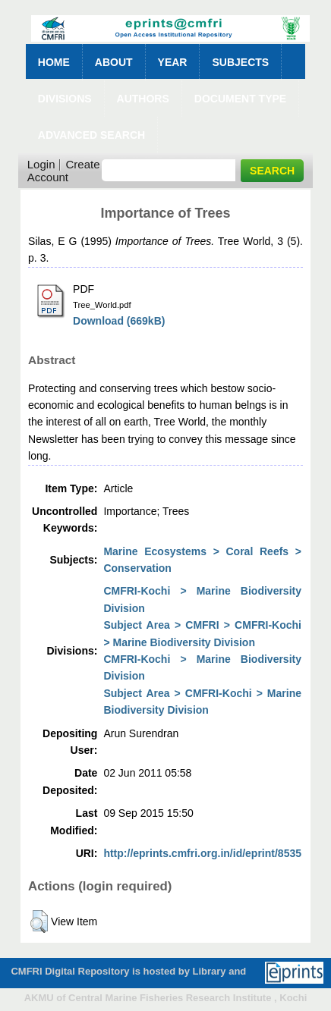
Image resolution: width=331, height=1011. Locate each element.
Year (173, 62)
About (114, 62)
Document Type (240, 99)
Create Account (63, 171)
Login (41, 164)
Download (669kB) (119, 321)
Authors (143, 99)
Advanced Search (91, 135)
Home (54, 62)
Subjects (240, 62)
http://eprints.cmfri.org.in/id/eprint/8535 (202, 853)
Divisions (65, 99)
